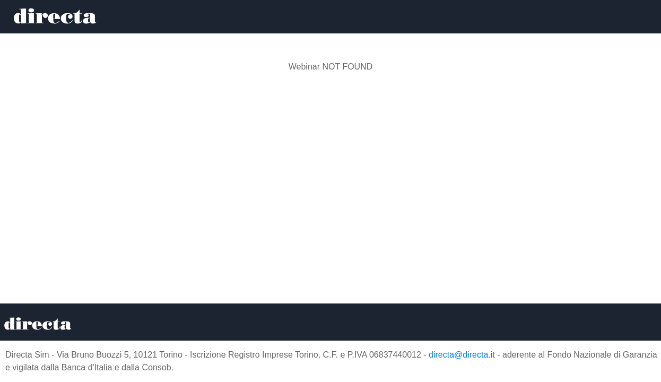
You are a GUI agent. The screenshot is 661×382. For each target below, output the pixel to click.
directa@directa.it (462, 354)
